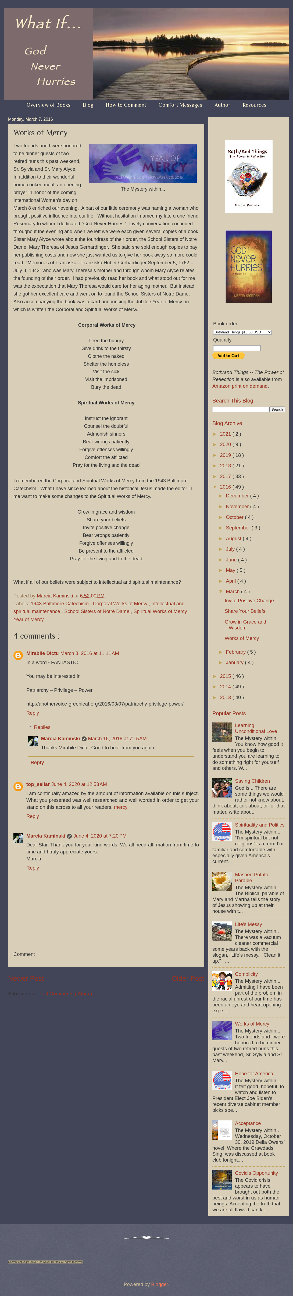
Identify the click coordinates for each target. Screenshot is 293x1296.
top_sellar (38, 784)
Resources (254, 105)
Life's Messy (248, 924)
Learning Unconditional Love (256, 728)
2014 (226, 686)
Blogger (159, 1284)
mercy (120, 807)
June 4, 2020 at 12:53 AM (79, 784)
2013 (226, 697)
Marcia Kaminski (60, 738)
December (238, 496)
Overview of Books (48, 105)
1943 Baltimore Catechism (60, 603)
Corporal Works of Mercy (121, 603)
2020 (226, 444)
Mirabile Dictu (42, 653)
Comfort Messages (180, 105)
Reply (32, 713)
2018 (226, 465)
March (233, 591)
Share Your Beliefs (245, 611)
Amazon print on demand (240, 386)
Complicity (246, 974)
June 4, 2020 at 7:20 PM (100, 836)
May (231, 570)
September (239, 527)
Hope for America (254, 1073)
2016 (226, 487)
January (235, 662)
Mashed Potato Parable (251, 877)
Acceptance (248, 1123)
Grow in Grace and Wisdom (245, 625)
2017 (226, 476)
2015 (226, 676)
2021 (226, 434)
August (234, 538)
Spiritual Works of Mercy (161, 611)
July (231, 549)
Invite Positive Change (249, 600)
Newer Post (26, 978)
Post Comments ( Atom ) (65, 993)
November (238, 506)
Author (222, 105)
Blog (88, 105)
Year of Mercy (28, 619)
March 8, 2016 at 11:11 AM (89, 653)
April (231, 581)
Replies (42, 727)
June (232, 559)
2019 (226, 455)
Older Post (187, 978)
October (235, 517)
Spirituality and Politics (259, 825)
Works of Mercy (242, 638)
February (236, 652)
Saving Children (252, 781)
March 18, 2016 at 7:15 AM (117, 738)
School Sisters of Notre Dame (97, 611)
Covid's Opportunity (256, 1173)
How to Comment (126, 105)
